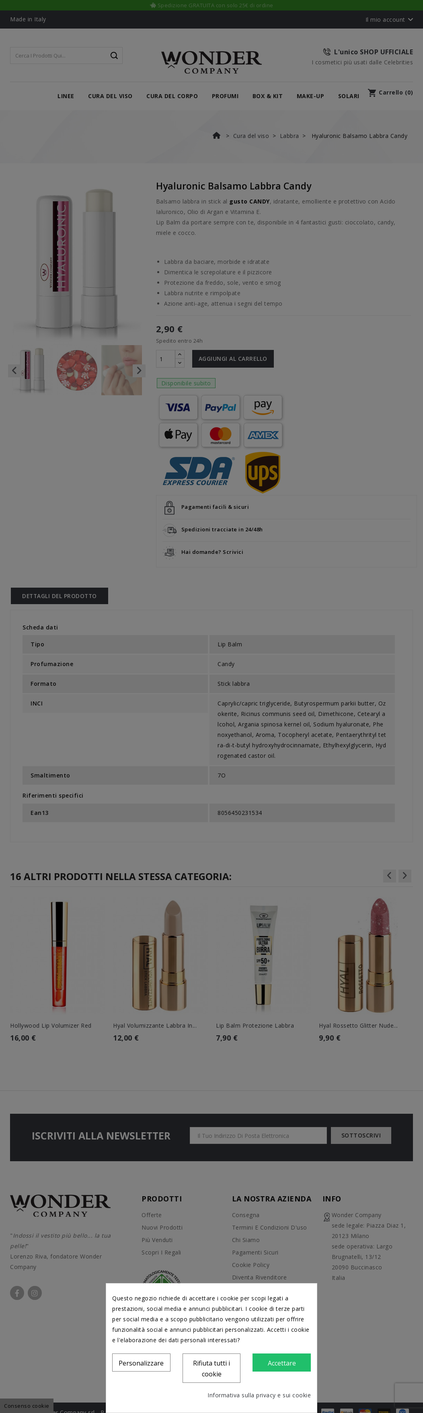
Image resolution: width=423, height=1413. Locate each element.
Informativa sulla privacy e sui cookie (259, 1395)
